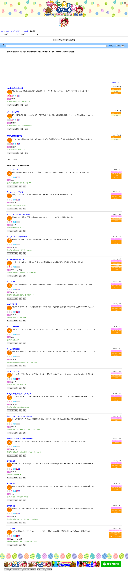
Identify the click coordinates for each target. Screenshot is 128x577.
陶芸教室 (116, 93)
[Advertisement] (64, 67)
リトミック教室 (116, 263)
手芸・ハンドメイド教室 (115, 536)
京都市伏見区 (15, 31)
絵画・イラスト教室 (116, 89)
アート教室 (24, 31)
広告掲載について (116, 82)
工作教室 (116, 175)
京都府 (7, 31)
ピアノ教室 (116, 265)
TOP (2, 31)
